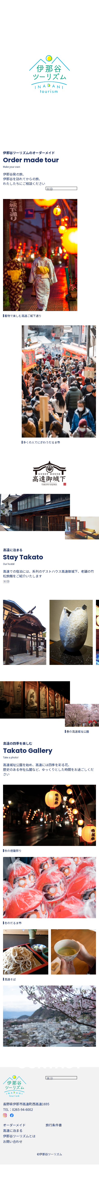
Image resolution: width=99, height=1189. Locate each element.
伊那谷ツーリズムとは (19, 1160)
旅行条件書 (54, 1149)
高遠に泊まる (13, 1155)
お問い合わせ (13, 1166)
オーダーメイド (14, 1149)
